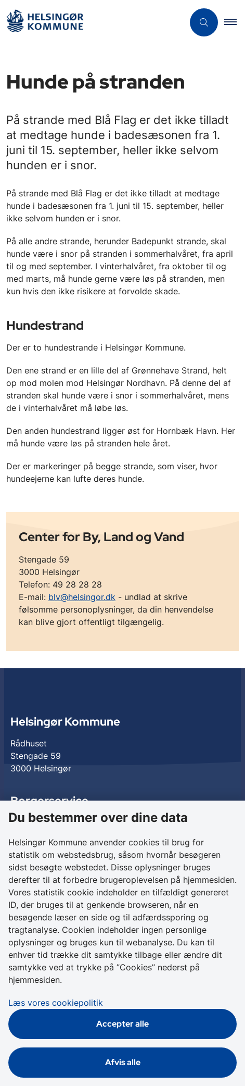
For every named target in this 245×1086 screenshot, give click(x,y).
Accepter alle (122, 1023)
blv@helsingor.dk (81, 597)
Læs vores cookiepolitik (55, 1002)
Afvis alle (122, 1062)
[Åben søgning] (204, 22)
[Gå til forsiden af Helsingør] (92, 22)
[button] (234, 22)
